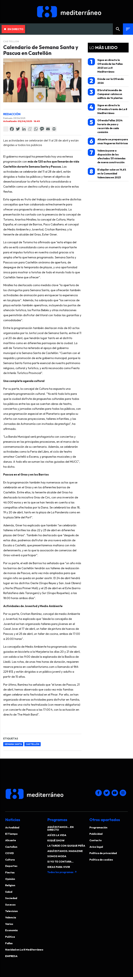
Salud (8, 891)
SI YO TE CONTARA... (60, 861)
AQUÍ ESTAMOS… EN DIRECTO (60, 828)
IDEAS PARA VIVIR (58, 867)
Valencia (10, 917)
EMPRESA (11, 956)
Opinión (10, 879)
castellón (32, 744)
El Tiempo (11, 833)
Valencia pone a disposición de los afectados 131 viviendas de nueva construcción (107, 156)
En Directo (13, 29)
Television (11, 911)
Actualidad (12, 827)
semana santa (13, 744)
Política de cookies (101, 859)
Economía (11, 930)
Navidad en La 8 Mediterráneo (24, 949)
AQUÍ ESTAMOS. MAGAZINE (65, 851)
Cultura (10, 859)
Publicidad (95, 833)
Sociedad (11, 898)
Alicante (10, 840)
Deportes (11, 866)
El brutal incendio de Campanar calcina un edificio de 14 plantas (105, 94)
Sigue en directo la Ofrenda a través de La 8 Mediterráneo (107, 109)
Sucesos (10, 904)
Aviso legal (96, 846)
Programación (98, 827)
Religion (10, 885)
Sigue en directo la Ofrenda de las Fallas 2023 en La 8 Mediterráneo (105, 65)
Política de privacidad (103, 853)
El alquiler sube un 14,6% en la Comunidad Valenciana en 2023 (107, 173)
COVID (9, 853)
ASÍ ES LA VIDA (56, 835)
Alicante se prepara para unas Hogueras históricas (108, 141)
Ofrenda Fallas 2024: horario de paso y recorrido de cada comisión (105, 126)
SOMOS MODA (56, 856)
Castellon (11, 41)
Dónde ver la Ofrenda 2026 (106, 80)
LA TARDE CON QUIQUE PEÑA (66, 845)
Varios (9, 924)
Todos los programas (62, 872)
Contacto (95, 840)
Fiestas (10, 872)
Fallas (9, 943)
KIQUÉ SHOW (56, 840)
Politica (10, 936)
